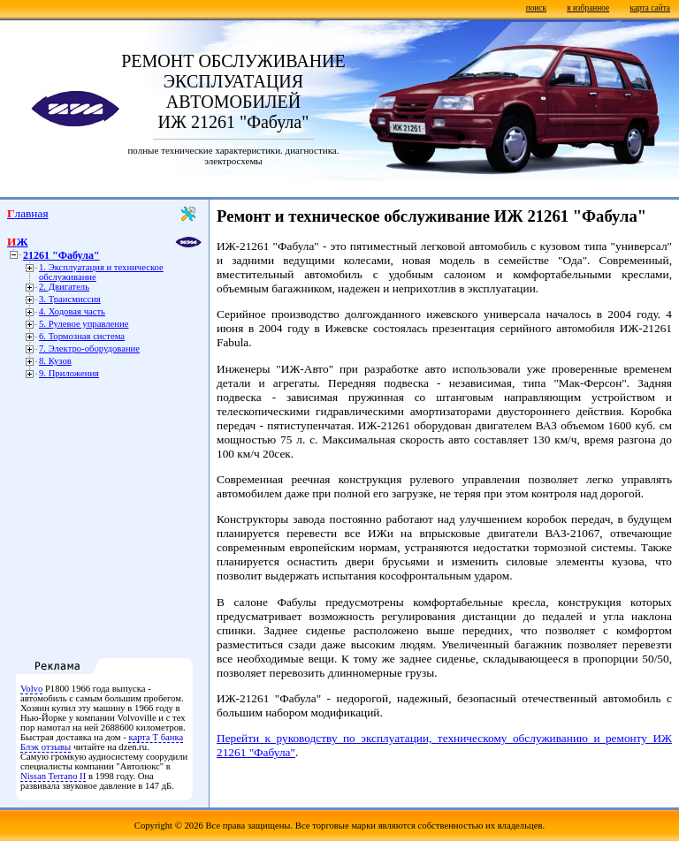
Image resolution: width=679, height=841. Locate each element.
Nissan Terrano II (53, 776)
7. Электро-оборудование (89, 348)
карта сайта (650, 8)
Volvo (31, 688)
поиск (536, 8)
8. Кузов (55, 361)
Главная (28, 213)
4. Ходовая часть (72, 311)
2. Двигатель (64, 287)
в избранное (588, 8)
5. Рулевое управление (83, 324)
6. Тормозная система (82, 336)
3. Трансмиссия (70, 299)
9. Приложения (69, 373)
